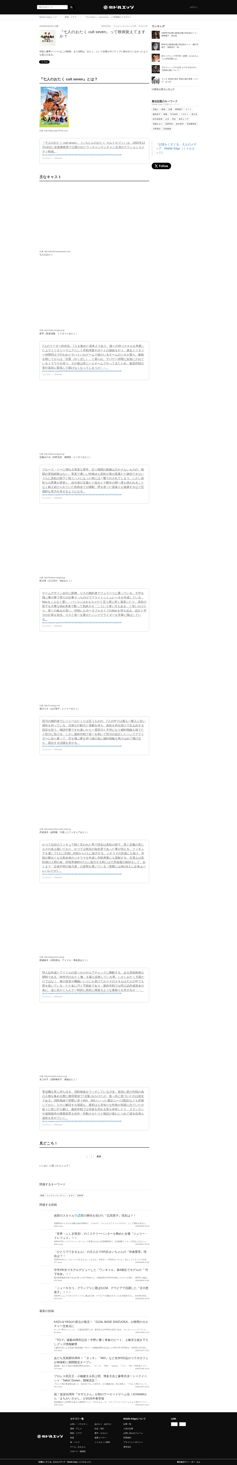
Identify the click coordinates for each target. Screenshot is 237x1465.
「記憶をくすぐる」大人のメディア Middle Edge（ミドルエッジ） (176, 148)
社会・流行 (99, 1428)
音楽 (72, 1438)
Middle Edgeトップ (48, 17)
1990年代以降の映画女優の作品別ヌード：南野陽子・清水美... (180, 34)
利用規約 (127, 1438)
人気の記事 (128, 1428)
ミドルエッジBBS (102, 1442)
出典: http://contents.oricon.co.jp (53, 1076)
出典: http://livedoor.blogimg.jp (52, 577)
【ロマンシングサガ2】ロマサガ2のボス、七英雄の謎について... (179, 68)
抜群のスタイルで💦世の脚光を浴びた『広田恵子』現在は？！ (95, 1215)
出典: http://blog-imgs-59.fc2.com (53, 131)
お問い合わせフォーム (133, 1433)
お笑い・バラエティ (79, 1424)
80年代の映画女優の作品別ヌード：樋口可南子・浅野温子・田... (179, 45)
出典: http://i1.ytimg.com (49, 705)
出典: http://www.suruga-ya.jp (51, 330)
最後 (99, 1156)
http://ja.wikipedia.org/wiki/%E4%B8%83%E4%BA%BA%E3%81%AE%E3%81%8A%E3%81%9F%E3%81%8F (82, 155)
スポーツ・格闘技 (78, 1451)
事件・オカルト (101, 1433)
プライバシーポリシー (133, 1442)
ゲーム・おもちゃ (78, 1447)
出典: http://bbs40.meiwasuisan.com (54, 251)
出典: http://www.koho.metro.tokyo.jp (55, 829)
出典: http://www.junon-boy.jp (51, 957)
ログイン (194, 7)
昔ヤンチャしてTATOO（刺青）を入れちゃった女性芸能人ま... (180, 57)
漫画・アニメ (76, 1428)
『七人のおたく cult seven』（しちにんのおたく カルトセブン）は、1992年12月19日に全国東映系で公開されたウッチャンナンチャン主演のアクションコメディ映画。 (93, 147)
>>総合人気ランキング (163, 89)
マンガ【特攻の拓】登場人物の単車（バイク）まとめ (179, 80)
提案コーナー (100, 1438)
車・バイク (75, 1442)
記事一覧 (127, 1424)
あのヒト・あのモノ (103, 1424)
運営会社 (127, 1447)
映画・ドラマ (70, 17)
